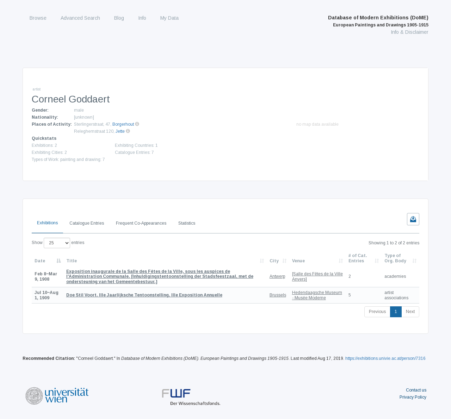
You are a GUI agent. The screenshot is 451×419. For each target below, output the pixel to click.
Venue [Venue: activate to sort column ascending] (298, 260)
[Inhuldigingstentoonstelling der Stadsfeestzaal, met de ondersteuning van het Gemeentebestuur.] (159, 276)
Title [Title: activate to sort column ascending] (71, 260)
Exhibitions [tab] (47, 222)
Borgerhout (123, 124)
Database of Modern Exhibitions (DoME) (378, 21)
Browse (38, 18)
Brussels (278, 295)
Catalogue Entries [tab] (86, 223)
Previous (377, 311)
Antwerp (277, 276)
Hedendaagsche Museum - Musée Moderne (317, 295)
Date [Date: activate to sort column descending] (40, 260)
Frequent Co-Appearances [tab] (141, 223)
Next (410, 311)
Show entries (58, 243)
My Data (169, 18)
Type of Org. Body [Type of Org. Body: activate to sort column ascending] (395, 258)
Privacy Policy (413, 397)
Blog (119, 18)
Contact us (416, 390)
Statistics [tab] (186, 223)
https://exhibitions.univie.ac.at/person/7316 (385, 358)
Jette (120, 131)
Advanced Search (80, 18)
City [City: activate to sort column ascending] (274, 260)
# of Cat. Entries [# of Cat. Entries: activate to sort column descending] (357, 258)
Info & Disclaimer (409, 32)
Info (142, 18)
